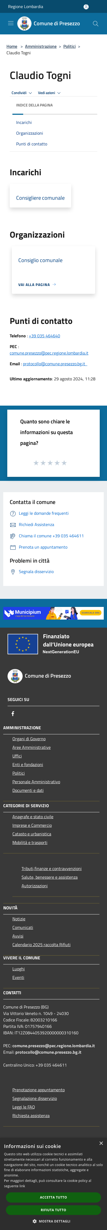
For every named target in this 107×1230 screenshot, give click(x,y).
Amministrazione (41, 46)
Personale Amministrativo (36, 781)
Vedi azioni (50, 93)
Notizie (18, 919)
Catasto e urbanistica (31, 834)
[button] (54, 1221)
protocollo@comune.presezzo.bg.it (55, 363)
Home (11, 46)
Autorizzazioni (35, 885)
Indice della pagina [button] (34, 105)
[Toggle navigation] (11, 23)
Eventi (18, 977)
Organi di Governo (29, 738)
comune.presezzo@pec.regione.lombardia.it (49, 353)
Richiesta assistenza (31, 1115)
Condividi (23, 93)
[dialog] (53, 1184)
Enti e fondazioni (27, 764)
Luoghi (18, 969)
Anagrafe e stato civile (32, 816)
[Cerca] (95, 23)
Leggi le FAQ (23, 1107)
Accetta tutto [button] (53, 1197)
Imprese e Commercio (32, 825)
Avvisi (17, 936)
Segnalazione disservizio (34, 1098)
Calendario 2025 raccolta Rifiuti (41, 944)
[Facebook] (13, 713)
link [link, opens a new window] (22, 1186)
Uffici (17, 756)
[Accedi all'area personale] (86, 7)
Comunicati (22, 927)
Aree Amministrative (31, 747)
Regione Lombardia (25, 6)
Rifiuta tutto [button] (53, 1210)
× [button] (101, 1144)
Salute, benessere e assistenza (50, 877)
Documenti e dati (28, 790)
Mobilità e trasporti (29, 842)
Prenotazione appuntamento (38, 1089)
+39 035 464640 (44, 335)
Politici (69, 46)
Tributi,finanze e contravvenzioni (52, 868)
